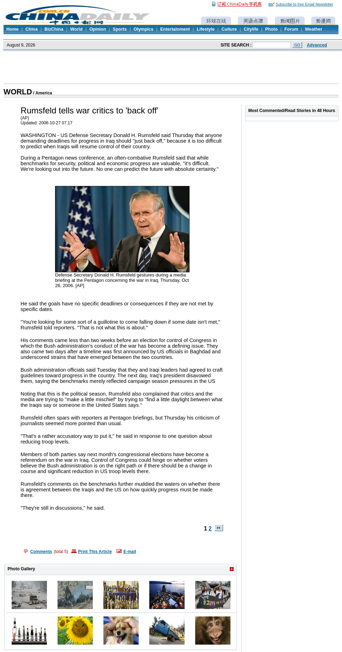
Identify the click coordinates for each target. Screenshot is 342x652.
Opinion (97, 29)
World (76, 29)
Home (12, 29)
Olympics (143, 29)
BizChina (53, 29)
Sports (120, 29)
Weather (313, 29)
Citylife (251, 29)
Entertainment (175, 29)
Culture (229, 29)
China (31, 29)
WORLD (18, 92)
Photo (271, 29)
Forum (291, 29)
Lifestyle (206, 29)
